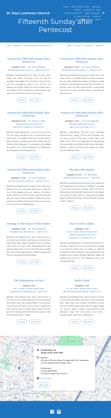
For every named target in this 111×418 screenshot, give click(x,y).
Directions (43, 385)
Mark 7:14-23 (42, 232)
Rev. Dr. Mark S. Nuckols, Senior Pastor (82, 232)
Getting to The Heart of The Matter (29, 223)
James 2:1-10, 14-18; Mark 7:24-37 (82, 127)
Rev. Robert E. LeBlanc (37, 121)
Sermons (96, 7)
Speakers (89, 46)
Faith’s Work (82, 280)
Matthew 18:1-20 (96, 70)
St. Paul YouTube (82, 16)
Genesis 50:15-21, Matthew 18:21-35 (82, 238)
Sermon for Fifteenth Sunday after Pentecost (28, 60)
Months (100, 46)
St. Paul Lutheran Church (28, 13)
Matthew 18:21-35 (42, 181)
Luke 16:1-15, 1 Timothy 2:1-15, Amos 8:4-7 (29, 127)
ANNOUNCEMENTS (93, 13)
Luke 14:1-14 (42, 292)
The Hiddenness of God (28, 280)
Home (66, 7)
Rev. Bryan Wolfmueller (37, 67)
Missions (96, 16)
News (98, 19)
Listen (35, 100)
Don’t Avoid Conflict (82, 223)
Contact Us (88, 10)
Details (21, 100)
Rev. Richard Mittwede (37, 229)
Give (99, 10)
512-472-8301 (46, 378)
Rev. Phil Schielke (90, 175)
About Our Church (80, 7)
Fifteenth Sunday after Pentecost (38, 46)
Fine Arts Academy (84, 19)
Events (77, 10)
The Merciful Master (82, 169)
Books (79, 46)
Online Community (73, 13)
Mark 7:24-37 (96, 292)
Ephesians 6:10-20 (42, 70)
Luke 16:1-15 (96, 178)
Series (70, 46)
